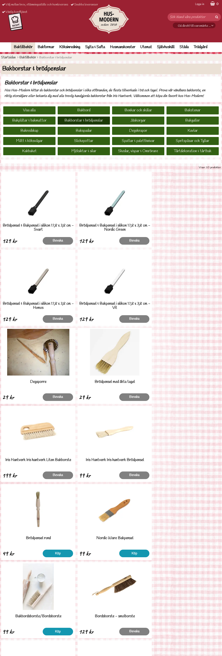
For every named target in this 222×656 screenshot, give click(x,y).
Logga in (199, 4)
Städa (184, 47)
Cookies (6, 634)
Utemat (146, 47)
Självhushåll (166, 47)
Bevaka (42, 240)
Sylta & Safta (95, 47)
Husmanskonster (122, 47)
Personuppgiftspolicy (14, 627)
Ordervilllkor (9, 620)
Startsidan (8, 57)
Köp (42, 397)
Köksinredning (69, 47)
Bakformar (46, 47)
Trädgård (200, 47)
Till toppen (111, 576)
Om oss (6, 640)
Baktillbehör (23, 47)
